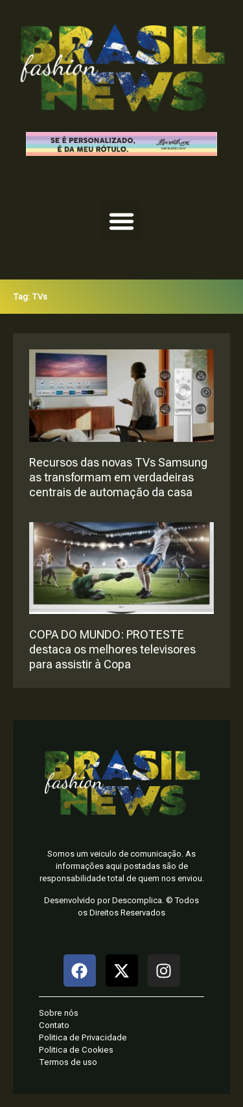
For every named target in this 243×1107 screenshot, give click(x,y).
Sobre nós (58, 1013)
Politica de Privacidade (83, 1037)
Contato (54, 1025)
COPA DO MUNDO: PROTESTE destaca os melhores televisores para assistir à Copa (112, 649)
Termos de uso (68, 1062)
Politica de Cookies (76, 1050)
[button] (122, 221)
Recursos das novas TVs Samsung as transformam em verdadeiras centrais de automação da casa (118, 477)
